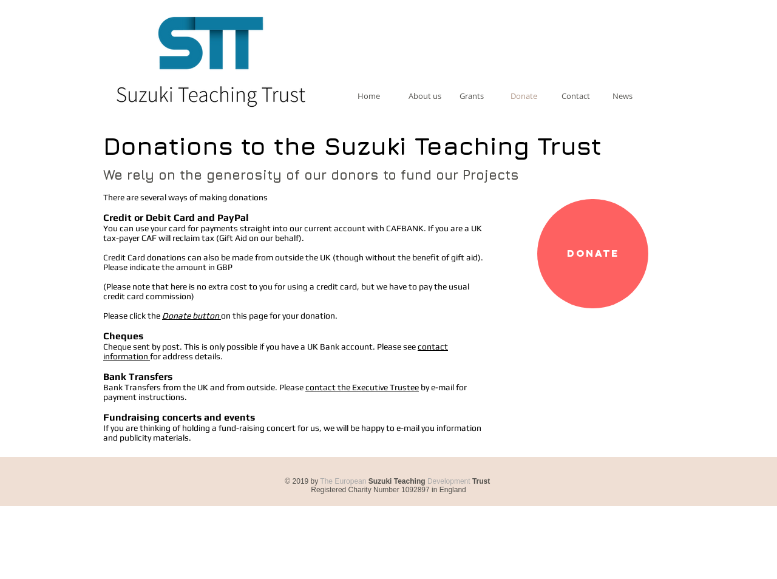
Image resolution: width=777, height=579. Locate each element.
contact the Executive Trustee (362, 387)
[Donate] (592, 253)
